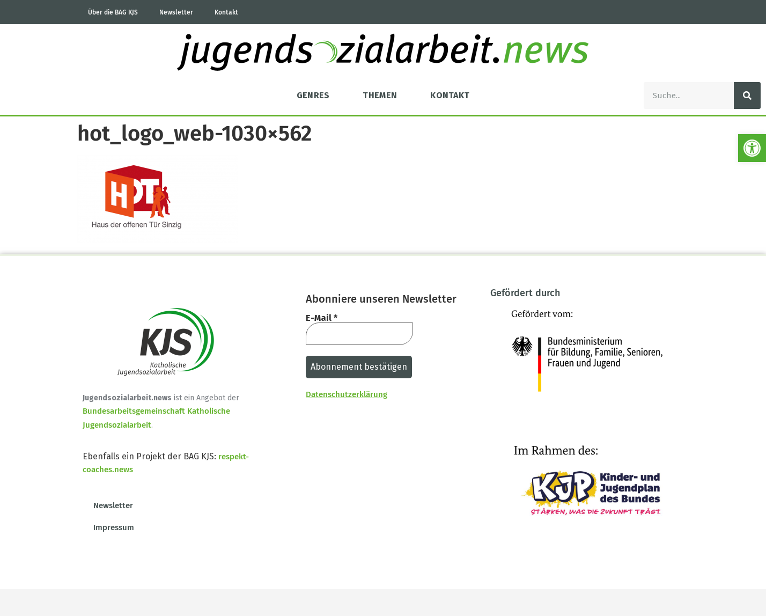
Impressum (113, 527)
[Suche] (747, 95)
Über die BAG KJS (113, 12)
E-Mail (321, 318)
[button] (752, 148)
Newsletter (176, 12)
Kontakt (226, 12)
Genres (313, 95)
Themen (380, 95)
